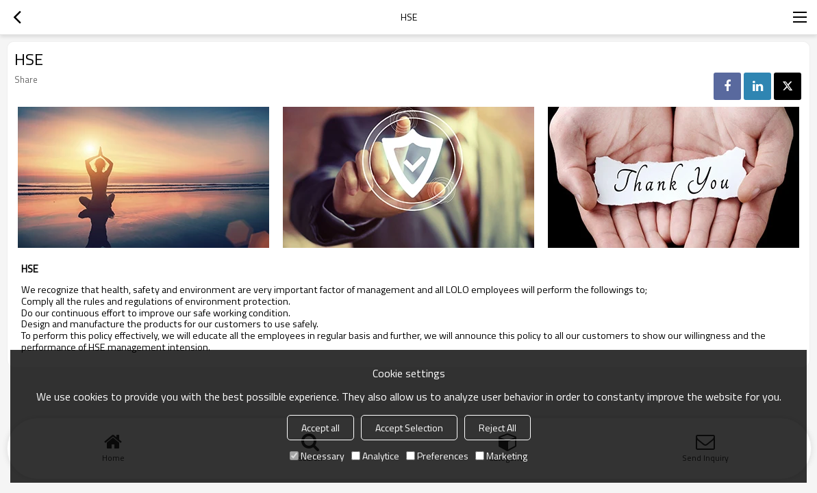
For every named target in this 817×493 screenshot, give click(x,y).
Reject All (497, 427)
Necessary (317, 455)
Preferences (437, 455)
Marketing (501, 455)
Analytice (375, 455)
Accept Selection (409, 427)
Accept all (320, 427)
